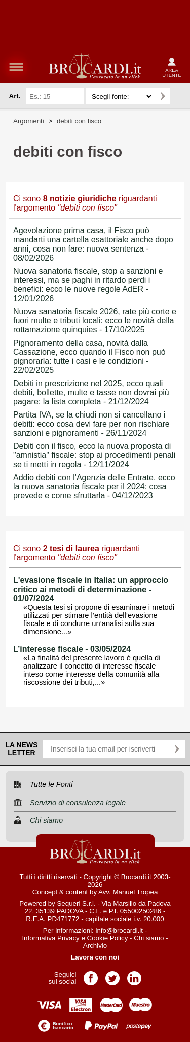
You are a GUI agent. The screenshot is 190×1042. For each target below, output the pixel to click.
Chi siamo (149, 938)
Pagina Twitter (112, 975)
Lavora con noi (95, 957)
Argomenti (28, 121)
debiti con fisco (79, 121)
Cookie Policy (107, 938)
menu (16, 67)
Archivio (95, 945)
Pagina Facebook (91, 975)
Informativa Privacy (50, 938)
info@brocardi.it (119, 930)
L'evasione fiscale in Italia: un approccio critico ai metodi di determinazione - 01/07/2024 (90, 589)
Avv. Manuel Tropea (128, 892)
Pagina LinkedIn (134, 975)
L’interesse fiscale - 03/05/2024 (72, 649)
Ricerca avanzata (179, 96)
